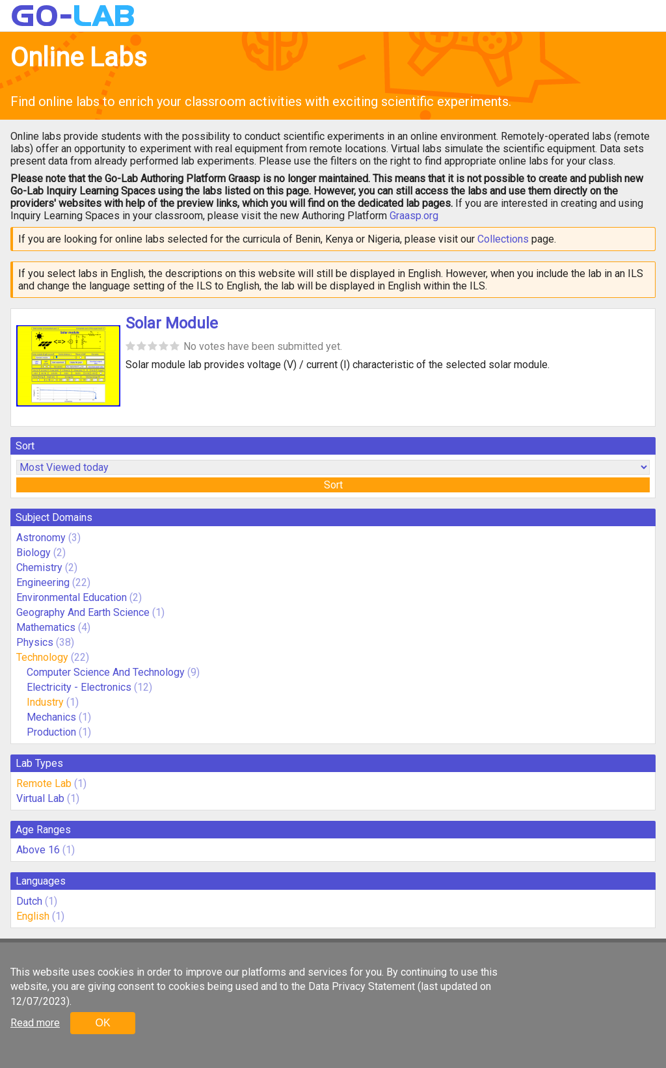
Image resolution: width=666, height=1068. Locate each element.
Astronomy (41, 537)
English (32, 916)
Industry (45, 702)
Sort (333, 485)
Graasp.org (414, 215)
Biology (33, 552)
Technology (42, 657)
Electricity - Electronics (79, 687)
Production (51, 732)
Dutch (29, 901)
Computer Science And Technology (106, 672)
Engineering (43, 582)
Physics (34, 642)
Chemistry (39, 567)
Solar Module (172, 323)
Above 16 (38, 850)
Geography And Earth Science (83, 612)
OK (102, 1022)
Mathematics (45, 627)
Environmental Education (71, 597)
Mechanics (51, 717)
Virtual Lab (40, 798)
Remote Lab (44, 783)
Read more (35, 1023)
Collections (503, 239)
